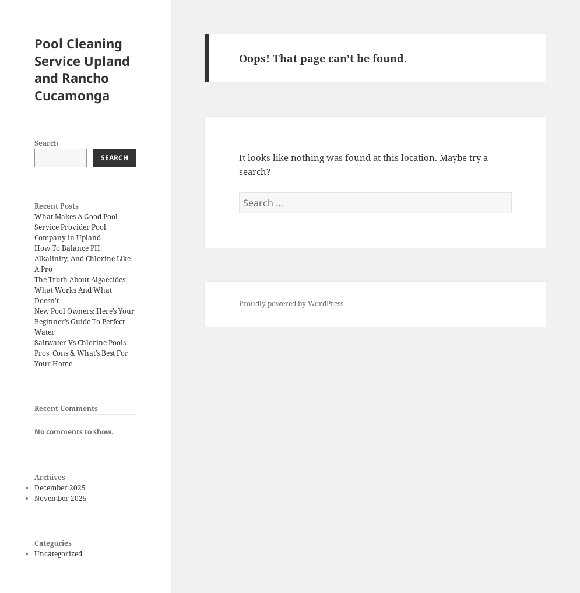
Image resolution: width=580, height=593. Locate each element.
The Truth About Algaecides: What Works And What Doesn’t (80, 290)
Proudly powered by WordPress (291, 303)
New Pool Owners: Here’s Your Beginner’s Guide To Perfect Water (84, 321)
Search (46, 143)
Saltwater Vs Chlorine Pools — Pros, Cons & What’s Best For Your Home (84, 353)
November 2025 (60, 498)
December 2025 (60, 488)
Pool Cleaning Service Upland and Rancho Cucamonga (82, 69)
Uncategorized (58, 554)
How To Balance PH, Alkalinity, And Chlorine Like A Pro (82, 258)
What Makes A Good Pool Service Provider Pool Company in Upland (76, 227)
